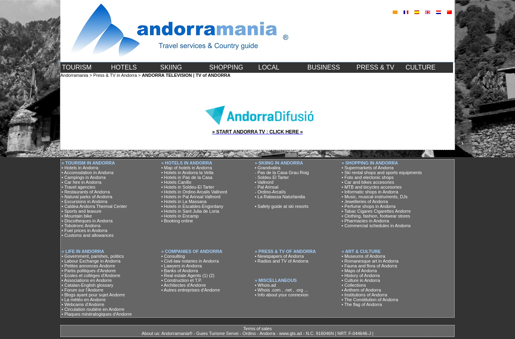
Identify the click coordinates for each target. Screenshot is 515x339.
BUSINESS (323, 67)
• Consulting (173, 256)
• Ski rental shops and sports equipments (382, 172)
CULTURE (420, 67)
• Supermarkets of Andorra (367, 167)
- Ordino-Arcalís (270, 191)
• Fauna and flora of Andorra (369, 265)
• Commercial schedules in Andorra (376, 225)
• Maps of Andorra (359, 270)
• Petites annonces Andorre (88, 265)
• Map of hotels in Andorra (186, 167)
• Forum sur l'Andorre (82, 290)
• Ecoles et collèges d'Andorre (91, 275)
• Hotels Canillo (176, 182)
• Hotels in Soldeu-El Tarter (187, 187)
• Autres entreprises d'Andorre (190, 290)
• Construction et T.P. (181, 280)
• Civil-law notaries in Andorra (190, 261)
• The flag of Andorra (362, 304)
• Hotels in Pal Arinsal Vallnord (190, 196)
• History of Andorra (361, 275)
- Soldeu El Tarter (272, 177)
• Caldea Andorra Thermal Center (94, 206)
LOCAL (268, 67)
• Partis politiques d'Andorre (89, 270)
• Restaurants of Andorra (86, 191)
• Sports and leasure (81, 211)
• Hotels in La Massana (184, 201)
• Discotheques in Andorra (87, 220)
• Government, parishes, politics (93, 256)
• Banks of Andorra (179, 270)
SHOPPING (226, 67)
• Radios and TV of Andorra (281, 261)
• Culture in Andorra (361, 280)
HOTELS (124, 67)
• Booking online (177, 220)
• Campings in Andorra (84, 177)
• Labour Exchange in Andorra (91, 261)
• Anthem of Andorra (361, 290)
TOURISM (76, 67)
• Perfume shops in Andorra (369, 206)
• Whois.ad (265, 285)
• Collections (354, 285)
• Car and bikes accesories (368, 182)
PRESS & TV (375, 67)
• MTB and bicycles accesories (372, 187)
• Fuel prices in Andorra (84, 230)
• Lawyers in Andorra (181, 265)
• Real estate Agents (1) (184, 275)
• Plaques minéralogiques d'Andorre (97, 314)
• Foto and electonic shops (367, 177)
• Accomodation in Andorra (87, 172)
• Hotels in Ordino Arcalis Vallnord (194, 191)
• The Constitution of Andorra (370, 299)
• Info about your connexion (282, 294)
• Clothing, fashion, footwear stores (376, 216)
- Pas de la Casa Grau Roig (282, 172)
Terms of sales (257, 328)
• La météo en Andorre (84, 299)
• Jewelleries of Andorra (365, 201)
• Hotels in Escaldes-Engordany (192, 206)
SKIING (171, 67)
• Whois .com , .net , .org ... (281, 290)
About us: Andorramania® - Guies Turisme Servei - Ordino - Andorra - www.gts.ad (222, 333)
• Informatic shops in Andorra (370, 191)
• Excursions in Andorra (84, 201)
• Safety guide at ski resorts (281, 206)
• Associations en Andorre (87, 280)
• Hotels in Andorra (80, 167)
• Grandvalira (267, 167)
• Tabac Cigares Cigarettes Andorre (376, 211)
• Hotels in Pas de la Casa (186, 177)
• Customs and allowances (87, 235)
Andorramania (74, 75)
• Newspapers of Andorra (279, 256)
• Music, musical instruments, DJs (375, 196)
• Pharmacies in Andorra (365, 220)
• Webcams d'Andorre (83, 304)
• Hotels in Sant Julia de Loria (190, 211)
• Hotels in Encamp (180, 216)
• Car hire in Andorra (81, 182)
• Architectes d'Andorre (183, 285)
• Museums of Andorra (363, 256)
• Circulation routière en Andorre (93, 309)
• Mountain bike (77, 216)
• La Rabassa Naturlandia (280, 196)
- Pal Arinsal (266, 187)
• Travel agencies (78, 187)
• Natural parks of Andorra (87, 196)
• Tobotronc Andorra (81, 225)
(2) (211, 275)
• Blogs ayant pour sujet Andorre (93, 294)
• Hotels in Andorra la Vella (187, 172)
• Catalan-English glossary (87, 285)
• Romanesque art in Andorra (370, 261)
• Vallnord (264, 182)
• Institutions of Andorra (364, 294)
